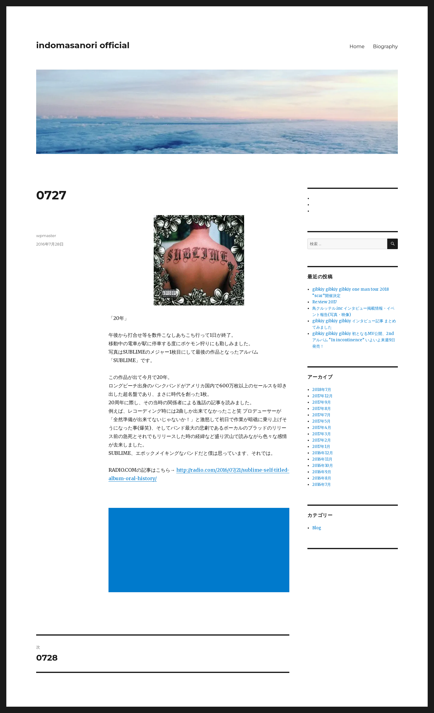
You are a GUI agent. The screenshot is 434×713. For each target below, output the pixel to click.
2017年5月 (321, 421)
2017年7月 (321, 414)
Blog (316, 527)
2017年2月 (321, 440)
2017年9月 (321, 402)
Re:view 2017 (324, 302)
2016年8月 (321, 478)
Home (357, 46)
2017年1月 (321, 446)
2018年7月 (321, 389)
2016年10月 (322, 465)
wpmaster (46, 235)
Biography (385, 46)
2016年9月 (321, 471)
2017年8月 (321, 408)
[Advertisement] (200, 550)
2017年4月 (321, 427)
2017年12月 (322, 396)
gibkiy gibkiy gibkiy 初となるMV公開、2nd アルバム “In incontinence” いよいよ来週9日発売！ (353, 340)
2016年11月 (322, 459)
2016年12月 (322, 452)
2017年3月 (321, 433)
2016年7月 (321, 484)
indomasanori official (83, 45)
